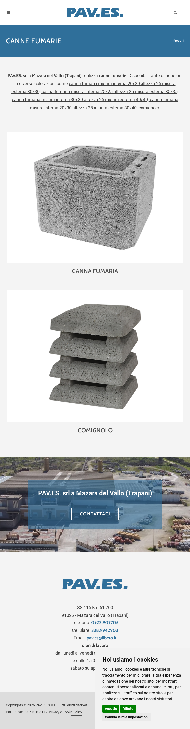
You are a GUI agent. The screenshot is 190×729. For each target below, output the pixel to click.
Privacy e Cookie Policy (65, 712)
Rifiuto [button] (128, 709)
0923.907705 (105, 622)
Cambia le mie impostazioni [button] (127, 717)
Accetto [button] (111, 709)
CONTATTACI (95, 514)
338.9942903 (104, 630)
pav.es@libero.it (101, 638)
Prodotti (178, 40)
